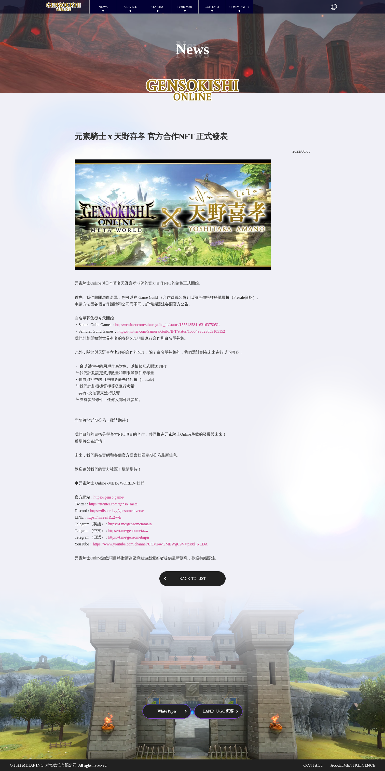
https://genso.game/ (108, 497)
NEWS (103, 7)
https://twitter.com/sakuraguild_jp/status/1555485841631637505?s (167, 325)
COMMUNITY (239, 7)
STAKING (158, 7)
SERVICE (130, 7)
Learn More (184, 7)
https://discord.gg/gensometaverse (117, 511)
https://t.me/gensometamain (130, 524)
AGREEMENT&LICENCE (352, 765)
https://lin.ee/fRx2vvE (104, 517)
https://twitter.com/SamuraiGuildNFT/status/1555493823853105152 (171, 331)
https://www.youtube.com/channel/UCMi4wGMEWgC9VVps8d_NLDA (150, 544)
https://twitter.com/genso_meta (113, 504)
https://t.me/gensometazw (128, 530)
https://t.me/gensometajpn (128, 537)
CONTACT (212, 7)
